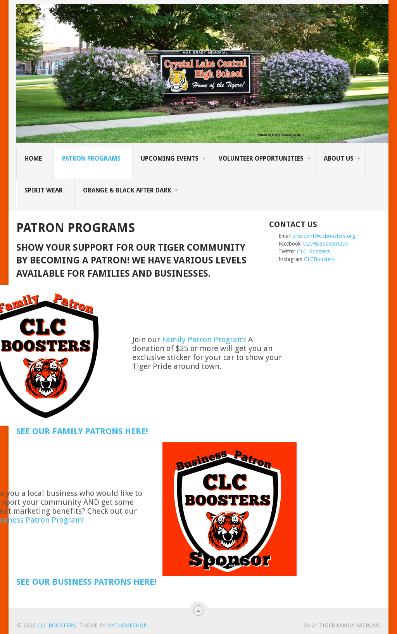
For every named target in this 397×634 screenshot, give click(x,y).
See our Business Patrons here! (86, 582)
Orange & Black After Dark (127, 190)
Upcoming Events (169, 158)
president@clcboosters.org (323, 236)
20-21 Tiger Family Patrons (341, 625)
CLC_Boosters (313, 251)
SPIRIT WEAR (43, 190)
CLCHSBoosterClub (325, 244)
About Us (339, 158)
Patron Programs (91, 158)
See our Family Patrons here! (82, 431)
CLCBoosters (319, 259)
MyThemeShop (127, 625)
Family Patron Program (203, 339)
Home (33, 158)
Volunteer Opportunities (261, 158)
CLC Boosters (56, 625)
